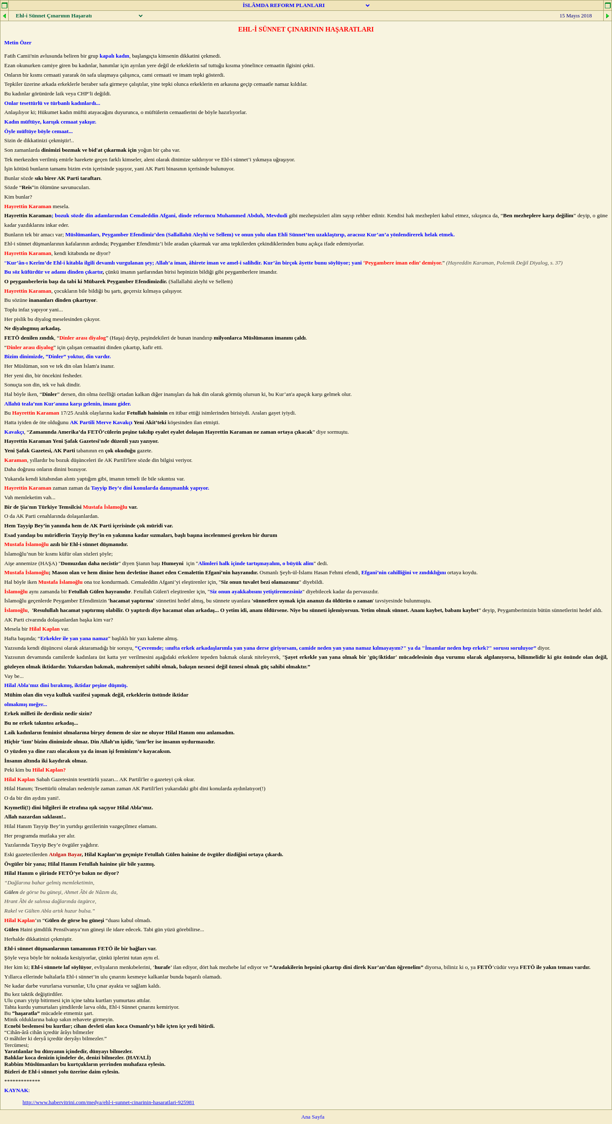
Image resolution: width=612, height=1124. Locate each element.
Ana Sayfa (312, 1117)
